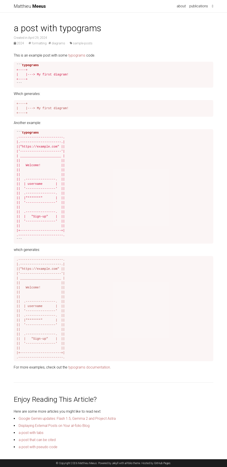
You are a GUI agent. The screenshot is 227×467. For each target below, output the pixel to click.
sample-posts (81, 43)
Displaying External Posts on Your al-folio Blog (54, 426)
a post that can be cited (37, 440)
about (181, 6)
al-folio (128, 463)
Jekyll (115, 463)
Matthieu (30, 6)
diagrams (57, 43)
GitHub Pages (162, 463)
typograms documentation (89, 367)
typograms (76, 55)
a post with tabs (31, 433)
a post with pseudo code (38, 447)
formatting (38, 43)
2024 (19, 43)
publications (198, 6)
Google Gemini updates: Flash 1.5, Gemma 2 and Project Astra (67, 418)
